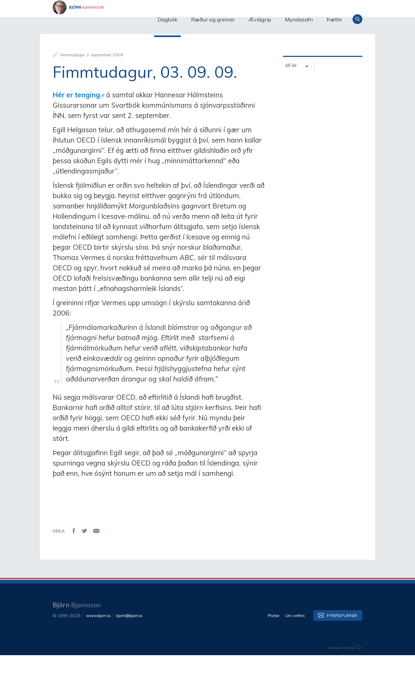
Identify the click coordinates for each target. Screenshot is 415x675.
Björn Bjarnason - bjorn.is (106, 19)
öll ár (291, 85)
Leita (357, 19)
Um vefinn (295, 635)
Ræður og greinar (213, 19)
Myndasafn (299, 19)
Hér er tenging (76, 114)
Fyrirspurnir (342, 635)
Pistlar (273, 635)
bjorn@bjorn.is (129, 635)
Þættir (334, 19)
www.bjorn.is (98, 635)
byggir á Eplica (346, 667)
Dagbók (167, 19)
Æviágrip (260, 19)
